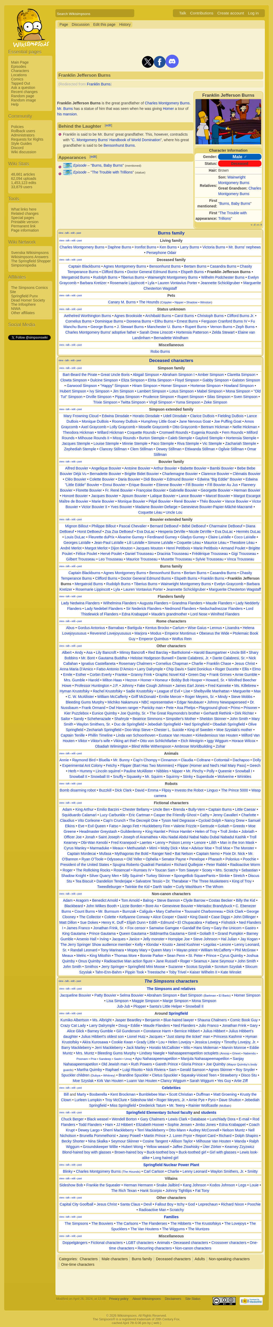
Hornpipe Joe (179, 939)
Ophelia (152, 859)
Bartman (210, 995)
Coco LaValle (245, 537)
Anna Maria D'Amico (76, 669)
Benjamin (152, 1020)
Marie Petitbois (205, 548)
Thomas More (125, 955)
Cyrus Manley (75, 848)
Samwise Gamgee (164, 928)
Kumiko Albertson (74, 1020)
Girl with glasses (223, 1152)
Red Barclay (158, 652)
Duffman (203, 1094)
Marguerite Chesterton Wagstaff (235, 589)
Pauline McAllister (138, 771)
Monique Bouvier (131, 501)
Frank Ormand (93, 708)
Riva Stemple (188, 443)
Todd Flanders (90, 1124)
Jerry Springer (113, 966)
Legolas (209, 944)
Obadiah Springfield (229, 724)
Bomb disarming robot (78, 790)
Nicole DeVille (200, 531)
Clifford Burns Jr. (240, 316)
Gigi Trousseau (243, 554)
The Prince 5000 (234, 790)
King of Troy (242, 881)
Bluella (104, 760)
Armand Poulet (233, 548)
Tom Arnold (130, 900)
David (140, 790)
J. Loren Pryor (180, 1136)
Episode (80, 165)
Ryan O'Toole (92, 859)
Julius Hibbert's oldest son (102, 1036)
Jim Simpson (123, 391)
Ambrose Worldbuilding (193, 746)
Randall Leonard (83, 950)
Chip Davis (175, 669)
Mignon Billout (76, 526)
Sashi (118, 1058)
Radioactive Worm (245, 864)
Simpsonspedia (23, 265)
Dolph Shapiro (246, 1136)
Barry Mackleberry (76, 1047)
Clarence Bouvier (215, 474)
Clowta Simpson (73, 380)
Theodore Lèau (242, 542)
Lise (186, 691)
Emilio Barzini (108, 809)
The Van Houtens (145, 1229)
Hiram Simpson (144, 386)
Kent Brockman (123, 1094)
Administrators (22, 135)
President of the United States (84, 864)
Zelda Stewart (223, 332)
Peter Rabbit (216, 864)
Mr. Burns (65, 108)
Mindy (223, 697)
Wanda (240, 1141)
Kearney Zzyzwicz (239, 1147)
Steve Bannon (168, 900)
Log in (253, 13)
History (125, 24)
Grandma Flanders (187, 603)
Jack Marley (136, 1047)
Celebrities (171, 1088)
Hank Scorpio (151, 1190)
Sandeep (105, 1058)
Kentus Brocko (157, 628)
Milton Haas (112, 680)
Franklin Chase (219, 663)
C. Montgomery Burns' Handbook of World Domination (116, 140)
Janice (134, 939)
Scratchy (176, 1210)
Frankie (121, 674)
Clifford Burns (113, 272)
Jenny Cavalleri (225, 815)
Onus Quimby (89, 961)
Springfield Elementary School (152, 1112)
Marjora (141, 633)
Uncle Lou (174, 512)
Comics (17, 79)
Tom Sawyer (188, 870)
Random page (22, 96)
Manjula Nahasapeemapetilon (205, 1059)
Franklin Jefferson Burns (229, 272)
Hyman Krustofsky (75, 691)
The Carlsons (127, 1223)
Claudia (187, 760)
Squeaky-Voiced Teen (199, 1075)
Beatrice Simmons (148, 719)
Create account (230, 13)
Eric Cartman (139, 815)
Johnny (127, 685)
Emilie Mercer (170, 697)
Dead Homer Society (28, 300)
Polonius (232, 859)
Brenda (179, 809)
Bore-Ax (152, 906)
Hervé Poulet (111, 554)
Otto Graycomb (185, 427)
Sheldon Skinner (212, 719)
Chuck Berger (72, 1119)
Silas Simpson (218, 397)
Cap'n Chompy (145, 760)
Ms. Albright (102, 1020)
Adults (200, 1259)
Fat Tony (202, 1190)
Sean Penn (176, 955)
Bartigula (134, 628)
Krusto (167, 944)
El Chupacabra (190, 922)
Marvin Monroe (234, 1047)
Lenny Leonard (195, 1171)
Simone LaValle (160, 542)
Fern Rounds (232, 432)
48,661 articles (23, 174)
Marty (81, 1094)
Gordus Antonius (91, 628)
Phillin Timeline (100, 735)
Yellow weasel (157, 1147)
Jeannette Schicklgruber (220, 283)
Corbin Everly (101, 674)
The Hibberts (180, 1223)
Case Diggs (220, 917)
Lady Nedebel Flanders (104, 608)
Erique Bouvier (141, 485)
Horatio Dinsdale (146, 416)
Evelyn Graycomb (228, 584)
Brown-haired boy (129, 1152)
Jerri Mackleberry (109, 1047)
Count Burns (84, 911)
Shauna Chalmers (212, 1020)
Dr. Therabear (177, 881)
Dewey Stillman (168, 449)
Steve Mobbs (242, 697)
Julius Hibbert (214, 1031)
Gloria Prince (192, 1064)
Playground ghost (213, 708)
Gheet (236, 1053)
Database (198, 1119)
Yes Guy (224, 1081)
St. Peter (195, 955)
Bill (66, 1094)
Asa (89, 652)
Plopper (139, 1006)
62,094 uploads (23, 178)
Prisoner (250, 708)
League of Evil (168, 691)
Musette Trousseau (176, 559)
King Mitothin (100, 955)
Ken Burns (168, 247)
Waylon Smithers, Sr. (93, 724)
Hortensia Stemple (241, 438)
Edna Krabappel (135, 614)
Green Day (197, 674)
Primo (235, 708)
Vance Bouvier (237, 501)
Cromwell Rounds (173, 432)
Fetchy (111, 765)
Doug (123, 1025)
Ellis (245, 669)
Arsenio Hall (86, 939)
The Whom (214, 887)
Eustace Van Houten (175, 735)
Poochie (249, 859)
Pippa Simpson (127, 397)
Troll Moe (222, 848)
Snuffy (118, 776)
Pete (170, 708)
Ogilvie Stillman (231, 449)
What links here (23, 209)
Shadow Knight (73, 876)
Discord (17, 148)
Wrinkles (244, 776)
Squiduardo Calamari (79, 815)
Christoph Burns (210, 316)
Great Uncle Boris (115, 374)
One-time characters (77, 1264)
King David (199, 917)
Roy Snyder (245, 1070)
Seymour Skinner (125, 1141)
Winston (205, 302)
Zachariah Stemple (240, 443)
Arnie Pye (197, 1100)
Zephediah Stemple (80, 449)
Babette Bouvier (193, 468)
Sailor (65, 719)
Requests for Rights (27, 139)
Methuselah (136, 848)
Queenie (225, 771)
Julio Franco (209, 1025)
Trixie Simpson (105, 402)
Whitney (108, 1075)
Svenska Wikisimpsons (30, 253)
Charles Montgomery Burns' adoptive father (100, 332)
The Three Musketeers (210, 881)
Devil (147, 1204)
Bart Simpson (191, 995)
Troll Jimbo (229, 831)
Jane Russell (166, 961)
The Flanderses (154, 1223)
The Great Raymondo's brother (175, 713)
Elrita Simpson (160, 380)
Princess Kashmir (228, 1036)
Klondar (152, 944)
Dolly (257, 760)
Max (257, 691)
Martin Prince (155, 1136)
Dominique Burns (109, 321)
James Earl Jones (189, 685)
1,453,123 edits (23, 183)
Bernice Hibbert (187, 1031)
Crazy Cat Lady (73, 1025)
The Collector (90, 917)
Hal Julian (229, 939)
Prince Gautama (102, 933)
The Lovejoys (235, 1223)
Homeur (161, 680)
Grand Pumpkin (230, 933)
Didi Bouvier (153, 479)
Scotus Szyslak (198, 966)
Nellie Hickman (245, 427)
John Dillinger (245, 917)
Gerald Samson (192, 1070)
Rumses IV (142, 870)
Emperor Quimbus (154, 639)
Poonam (82, 1058)
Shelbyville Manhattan (212, 691)
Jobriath (248, 831)
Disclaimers (173, 1299)
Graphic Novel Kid (170, 674)
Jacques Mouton (149, 548)
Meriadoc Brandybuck (214, 906)
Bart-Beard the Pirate (80, 374)
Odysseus (115, 859)
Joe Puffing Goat (227, 421)
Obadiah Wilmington (111, 746)
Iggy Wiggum (217, 741)
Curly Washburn (189, 887)
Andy (79, 652)
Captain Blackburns (84, 266)
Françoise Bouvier (151, 490)
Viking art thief (124, 741)
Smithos (91, 966)
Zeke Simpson (215, 402)
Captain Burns (220, 809)
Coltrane (203, 760)
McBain (225, 1105)
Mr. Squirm (154, 776)
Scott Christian (181, 1094)
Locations (19, 75)
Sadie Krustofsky (139, 691)
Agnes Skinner (220, 1070)
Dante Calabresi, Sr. (229, 658)
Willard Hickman (110, 432)
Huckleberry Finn (156, 826)
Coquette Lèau (150, 512)
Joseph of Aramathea (140, 837)
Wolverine (226, 776)
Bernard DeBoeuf (164, 526)
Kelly (139, 944)
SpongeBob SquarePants (194, 876)
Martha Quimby (89, 1070)
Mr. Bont (88, 658)
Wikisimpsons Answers (29, 257)
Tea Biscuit (84, 881)
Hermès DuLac (248, 531)
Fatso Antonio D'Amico (114, 669)
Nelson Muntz (233, 1130)
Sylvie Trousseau (209, 559)
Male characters (115, 1259)
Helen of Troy (206, 831)
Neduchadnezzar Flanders (221, 608)
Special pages (22, 218)
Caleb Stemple (180, 438)
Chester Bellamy (136, 809)
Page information (25, 230)
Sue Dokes (89, 922)
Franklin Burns (99, 84)
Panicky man (152, 708)
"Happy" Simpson (114, 386)
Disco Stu (249, 1075)
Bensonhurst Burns (119, 145)
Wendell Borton (124, 1119)
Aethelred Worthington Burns (87, 316)
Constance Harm (157, 1031)
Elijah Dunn (136, 922)
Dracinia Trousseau (173, 554)
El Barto (224, 995)
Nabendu (249, 1053)
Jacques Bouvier (105, 496)
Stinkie (224, 876)
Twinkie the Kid (137, 887)
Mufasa (105, 853)
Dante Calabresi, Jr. (193, 658)
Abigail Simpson (146, 374)
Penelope (197, 859)
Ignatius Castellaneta (98, 663)
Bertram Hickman (215, 427)
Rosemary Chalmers (135, 663)
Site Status (192, 1299)
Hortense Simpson (205, 386)
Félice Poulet (86, 554)
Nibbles (162, 771)
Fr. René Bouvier (119, 490)
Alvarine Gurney (130, 537)
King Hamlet (155, 831)
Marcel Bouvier (218, 496)
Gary (253, 1025)
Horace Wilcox (243, 741)
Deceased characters (171, 360)
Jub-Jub (123, 1006)
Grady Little (145, 1042)
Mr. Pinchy (194, 771)
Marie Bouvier (103, 501)
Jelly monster (153, 939)
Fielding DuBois (231, 416)
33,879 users (21, 187)
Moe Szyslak (83, 1081)
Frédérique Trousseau (210, 554)
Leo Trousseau (111, 559)
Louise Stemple (106, 443)
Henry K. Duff (112, 922)
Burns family (171, 233)
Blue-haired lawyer (178, 1020)
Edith (153, 922)
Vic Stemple (212, 443)
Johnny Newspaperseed (226, 702)
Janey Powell (130, 1136)
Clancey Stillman (113, 449)
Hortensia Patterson (192, 332)
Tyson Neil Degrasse (178, 820)
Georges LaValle (77, 542)
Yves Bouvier (121, 507)
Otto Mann (177, 1130)
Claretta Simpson (241, 374)
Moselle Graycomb (153, 427)
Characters (20, 71)
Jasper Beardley (128, 1020)
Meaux (117, 848)
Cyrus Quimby (231, 955)
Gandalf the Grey (196, 928)
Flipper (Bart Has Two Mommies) (147, 765)
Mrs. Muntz (85, 1053)
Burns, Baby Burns (235, 203)
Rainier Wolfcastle (203, 1105)
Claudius (67, 820)
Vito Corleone (89, 820)
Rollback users (23, 131)
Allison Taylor (182, 1141)
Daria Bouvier (129, 479)
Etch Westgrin (192, 741)
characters (171, 981)
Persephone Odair (161, 253)
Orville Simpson (99, 397)
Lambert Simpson (151, 391)
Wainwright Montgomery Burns (173, 277)
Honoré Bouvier (75, 496)
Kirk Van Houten (110, 1081)
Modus (155, 633)
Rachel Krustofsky (107, 691)
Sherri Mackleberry (118, 1130)
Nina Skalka (98, 1141)
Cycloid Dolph (209, 820)
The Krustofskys (208, 1223)
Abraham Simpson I (178, 374)
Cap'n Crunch (114, 820)
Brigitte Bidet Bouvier (142, 474)
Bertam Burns (195, 266)
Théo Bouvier (211, 501)
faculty (186, 1112)
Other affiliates (23, 313)
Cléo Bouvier (75, 479)
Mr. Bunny (121, 760)
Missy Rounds (124, 438)
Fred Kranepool (123, 842)
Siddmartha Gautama (167, 933)
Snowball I (243, 771)
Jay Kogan (249, 939)
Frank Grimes (220, 674)
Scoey (207, 870)
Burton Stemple (151, 438)
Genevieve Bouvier (177, 906)
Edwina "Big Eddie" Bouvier (219, 479)
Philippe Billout (103, 526)
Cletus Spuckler (165, 1075)
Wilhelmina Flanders (119, 603)
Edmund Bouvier (180, 479)
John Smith (239, 719)
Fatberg (211, 922)
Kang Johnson (195, 1185)
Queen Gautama (132, 933)
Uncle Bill (237, 652)
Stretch (239, 876)
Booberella (98, 1094)
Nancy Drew (234, 820)
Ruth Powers (141, 1064)
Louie (254, 1185)
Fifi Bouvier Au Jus (222, 485)
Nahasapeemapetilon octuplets (193, 1053)
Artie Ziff (241, 1081)
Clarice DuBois (202, 416)
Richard (225, 1136)
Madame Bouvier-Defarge (156, 507)
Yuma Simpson (188, 402)
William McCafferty (112, 697)
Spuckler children (75, 1075)
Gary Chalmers (152, 1119)
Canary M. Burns (122, 302)
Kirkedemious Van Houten (216, 735)
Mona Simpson (238, 391)
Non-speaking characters (229, 1259)
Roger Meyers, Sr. (199, 697)
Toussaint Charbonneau (203, 911)
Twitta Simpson (133, 402)
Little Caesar (245, 809)
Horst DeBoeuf (89, 531)
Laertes (146, 842)
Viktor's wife (100, 741)
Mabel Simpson (210, 391)
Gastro (250, 928)
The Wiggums (173, 1229)
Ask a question (23, 87)
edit (108, 125)
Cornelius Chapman (172, 663)
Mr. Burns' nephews (245, 247)
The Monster (244, 848)
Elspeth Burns (192, 272)
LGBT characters (140, 1243)
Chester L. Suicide (169, 730)
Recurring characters (155, 1248)
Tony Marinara (112, 950)
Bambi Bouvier (222, 468)
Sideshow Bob (71, 1185)
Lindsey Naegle (152, 1053)
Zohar (220, 746)
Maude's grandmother (169, 614)
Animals (163, 1243)
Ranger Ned (162, 853)
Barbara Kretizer (93, 283)
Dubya (95, 1075)
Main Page (20, 62)
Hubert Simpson (73, 391)
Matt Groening (225, 1094)
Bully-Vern (196, 809)
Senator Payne (174, 859)
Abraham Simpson (162, 995)
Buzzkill (105, 790)
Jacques (119, 939)
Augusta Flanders (154, 603)
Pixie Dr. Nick (234, 853)
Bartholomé (181, 652)
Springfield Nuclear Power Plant (171, 1165)
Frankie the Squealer (103, 1185)
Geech (255, 765)
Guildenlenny (131, 831)
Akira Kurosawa (95, 1042)
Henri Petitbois (178, 548)
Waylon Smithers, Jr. (227, 1171)
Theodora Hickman (78, 432)
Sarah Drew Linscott (156, 332)
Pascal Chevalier (133, 526)
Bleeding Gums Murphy (85, 702)
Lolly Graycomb (122, 427)
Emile (67, 674)
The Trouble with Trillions (112, 172)
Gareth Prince (166, 1064)
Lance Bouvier (190, 496)
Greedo (239, 826)
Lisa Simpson (117, 1001)
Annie (64, 760)
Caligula (146, 911)
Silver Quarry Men (104, 876)
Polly (210, 771)
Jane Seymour (222, 961)
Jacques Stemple (76, 443)
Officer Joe (72, 837)
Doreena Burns (138, 321)
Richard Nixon (232, 1204)
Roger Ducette (227, 669)
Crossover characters (229, 1243)
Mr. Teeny (177, 1105)
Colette (110, 917)
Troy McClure (116, 1100)
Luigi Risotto (132, 1070)
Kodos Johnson (222, 1185)
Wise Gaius (197, 628)
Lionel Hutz (136, 1036)
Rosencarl (122, 870)
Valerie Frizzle (185, 826)
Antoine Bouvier (137, 468)
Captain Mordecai (81, 853)
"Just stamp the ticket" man (188, 1036)
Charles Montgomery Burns (167, 103)
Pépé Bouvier (160, 501)
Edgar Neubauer (190, 702)
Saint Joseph (109, 837)
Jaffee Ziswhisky (186, 1147)
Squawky (134, 776)
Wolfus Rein (182, 639)
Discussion (81, 24)
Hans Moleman (206, 1047)
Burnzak (129, 911)
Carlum (178, 628)
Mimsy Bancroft (132, 652)
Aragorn (82, 900)
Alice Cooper (163, 917)
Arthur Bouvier (165, 468)
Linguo (212, 790)
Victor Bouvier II (94, 507)
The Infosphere (23, 304)
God (191, 1204)
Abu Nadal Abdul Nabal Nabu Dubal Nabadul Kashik (203, 837)
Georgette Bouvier (215, 490)
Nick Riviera (156, 1070)
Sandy (79, 719)
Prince (211, 955)
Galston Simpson (246, 380)
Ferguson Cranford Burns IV (224, 321)
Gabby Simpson (216, 380)
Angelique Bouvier (106, 468)
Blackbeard (73, 906)
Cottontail (221, 760)
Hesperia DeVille (172, 531)
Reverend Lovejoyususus (110, 633)
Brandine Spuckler (133, 1075)
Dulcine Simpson (104, 380)
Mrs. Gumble (74, 680)
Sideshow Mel (141, 1100)
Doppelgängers (75, 1243)
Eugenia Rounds (205, 432)
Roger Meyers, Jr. (171, 1100)
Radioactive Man (152, 1210)
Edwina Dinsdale (115, 416)
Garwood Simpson (82, 386)
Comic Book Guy (244, 1020)
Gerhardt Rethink (217, 713)
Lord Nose (199, 614)
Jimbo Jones (205, 1124)
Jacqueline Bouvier (75, 995)
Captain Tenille (73, 735)
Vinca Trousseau (240, 559)
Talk (182, 13)
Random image (23, 100)
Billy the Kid (245, 900)
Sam (173, 1070)
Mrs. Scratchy (227, 870)
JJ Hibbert (124, 1124)
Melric (81, 955)
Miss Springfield (123, 1105)
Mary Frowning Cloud (81, 416)
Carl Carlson (154, 1171)
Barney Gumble (100, 1031)
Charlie (197, 663)
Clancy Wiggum (173, 1081)
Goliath (223, 826)
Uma (127, 1058)
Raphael (112, 1070)
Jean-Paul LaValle (109, 542)
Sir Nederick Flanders (144, 608)
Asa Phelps (186, 708)
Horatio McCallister (164, 1047)
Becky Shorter (73, 1141)
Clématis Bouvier (247, 474)
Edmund (167, 922)
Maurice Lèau (215, 542)
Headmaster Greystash (98, 831)
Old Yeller (134, 859)
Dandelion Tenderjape (114, 881)
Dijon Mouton (122, 548)
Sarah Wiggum (201, 1081)
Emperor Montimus (180, 633)
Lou (161, 1042)
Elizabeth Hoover (150, 1124)
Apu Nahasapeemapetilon (156, 1059)
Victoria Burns (213, 247)
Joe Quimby (216, 1064)
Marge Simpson (175, 1001)
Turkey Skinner (158, 876)
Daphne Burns (119, 247)
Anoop (225, 1053)
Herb (72, 771)
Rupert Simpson (190, 397)
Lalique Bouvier (163, 496)
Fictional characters (107, 1243)
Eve (81, 826)
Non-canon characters (193, 1248)
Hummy (86, 771)
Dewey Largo (89, 1130)
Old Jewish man (114, 1064)
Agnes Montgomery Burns (125, 266)
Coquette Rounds (141, 432)
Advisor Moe (201, 848)
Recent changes (24, 92)
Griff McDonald (143, 697)
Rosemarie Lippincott (127, 283)
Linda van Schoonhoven (135, 735)
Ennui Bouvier (113, 485)
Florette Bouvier (89, 490)
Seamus (200, 961)
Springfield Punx (24, 296)
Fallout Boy (164, 1204)
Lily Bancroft (106, 652)
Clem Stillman (141, 449)
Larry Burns (189, 247)
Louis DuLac (75, 537)
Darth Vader (162, 887)
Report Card (205, 1136)
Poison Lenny (180, 842)
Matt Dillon (68, 922)
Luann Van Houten (142, 1081)
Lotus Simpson (181, 391)
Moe (184, 848)
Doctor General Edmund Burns (152, 272)
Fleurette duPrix (102, 537)
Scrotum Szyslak (228, 966)
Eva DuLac (145, 531)
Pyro (211, 1100)
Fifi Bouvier (195, 485)
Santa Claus (130, 1204)
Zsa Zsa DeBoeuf (119, 531)
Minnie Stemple (135, 443)
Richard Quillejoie (188, 864)
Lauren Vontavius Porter (177, 283)
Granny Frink (141, 674)
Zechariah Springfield (103, 730)
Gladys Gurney (192, 537)
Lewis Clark (177, 1119)
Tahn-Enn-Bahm (108, 972)
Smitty (253, 1171)
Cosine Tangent (155, 1141)
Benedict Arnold (105, 900)
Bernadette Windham (171, 338)
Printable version (24, 222)
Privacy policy (118, 1299)
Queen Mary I (162, 950)
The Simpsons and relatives (171, 989)
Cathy (204, 815)
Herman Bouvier (247, 490)
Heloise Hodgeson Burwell (151, 658)
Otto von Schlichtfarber (158, 741)
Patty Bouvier (105, 995)
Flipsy (166, 790)
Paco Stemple (162, 443)
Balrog (148, 900)
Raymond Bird (84, 760)
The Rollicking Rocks (93, 870)
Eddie (135, 1025)
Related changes (25, 213)
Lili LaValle (136, 542)
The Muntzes (198, 1229)
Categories (68, 1259)
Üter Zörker (212, 1147)
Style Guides (21, 143)
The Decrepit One (143, 820)
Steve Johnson (205, 939)
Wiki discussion (23, 152)
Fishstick (228, 922)
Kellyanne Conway (134, 917)
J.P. (115, 685)
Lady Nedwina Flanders (80, 603)
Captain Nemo (208, 853)
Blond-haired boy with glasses (86, 1152)
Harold (93, 680)
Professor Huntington (92, 685)
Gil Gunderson (128, 1031)
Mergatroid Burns (75, 277)
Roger (68, 870)
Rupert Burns (196, 327)
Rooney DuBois (124, 421)
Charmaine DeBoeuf (225, 526)
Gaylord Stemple (209, 438)
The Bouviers (102, 1223)
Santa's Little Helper (165, 1006)
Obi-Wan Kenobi (94, 842)
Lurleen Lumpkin (88, 1100)
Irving (104, 939)
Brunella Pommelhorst (97, 1136)
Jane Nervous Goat (195, 421)
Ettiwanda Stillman (200, 449)
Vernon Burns (221, 327)
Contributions (201, 13)
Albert (67, 652)
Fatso (113, 826)
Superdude (205, 776)
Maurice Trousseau (142, 559)
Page (63, 24)
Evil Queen (97, 826)
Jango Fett (130, 826)
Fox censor (136, 928)
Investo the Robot (188, 790)
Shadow (191, 302)
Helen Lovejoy (179, 1042)
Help (15, 104)
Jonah (90, 837)
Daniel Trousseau (139, 554)
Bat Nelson (184, 853)
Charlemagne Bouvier (180, 474)
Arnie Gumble (246, 674)
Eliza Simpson (133, 380)
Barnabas (116, 628)
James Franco (78, 928)
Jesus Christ (245, 663)
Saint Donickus (199, 669)
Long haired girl (165, 1158)
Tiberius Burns (132, 277)
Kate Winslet (231, 972)
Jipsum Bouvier (134, 496)
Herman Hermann (138, 1185)
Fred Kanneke (219, 685)
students (208, 1112)
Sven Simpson (245, 397)
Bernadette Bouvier (105, 474)
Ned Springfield (196, 724)
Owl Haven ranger (123, 708)
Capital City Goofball (76, 1204)
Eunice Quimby (104, 713)
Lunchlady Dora (222, 1119)
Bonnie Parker (152, 955)
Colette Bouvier (102, 479)
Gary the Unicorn (227, 928)
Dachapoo (241, 760)
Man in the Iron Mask (237, 842)
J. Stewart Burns (130, 327)
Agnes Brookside (128, 316)
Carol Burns (184, 316)
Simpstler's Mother (181, 719)
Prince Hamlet (180, 831)
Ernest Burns (187, 321)
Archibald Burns (158, 316)
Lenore (200, 842)
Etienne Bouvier (169, 485)
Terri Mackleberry (151, 1130)
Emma (153, 790)
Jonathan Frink (234, 1025)
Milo (186, 1047)
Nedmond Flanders (180, 608)
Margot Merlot (96, 548)
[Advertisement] (29, 420)
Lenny (160, 842)
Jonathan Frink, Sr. (108, 928)
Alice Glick (75, 1031)
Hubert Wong (132, 1147)
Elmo (256, 669)
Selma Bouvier (131, 995)
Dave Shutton (230, 1100)
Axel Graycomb (93, 427)
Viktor (82, 741)
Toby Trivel (177, 972)
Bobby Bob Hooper (186, 680)
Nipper (178, 302)
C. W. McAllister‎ (81, 697)
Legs (242, 1185)
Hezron (131, 680)
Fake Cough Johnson (154, 685)
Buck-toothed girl (192, 1152)
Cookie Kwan (122, 1042)
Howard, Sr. (215, 680)
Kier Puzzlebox (76, 713)
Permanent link (23, 226)
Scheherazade (99, 719)
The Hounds (149, 302)
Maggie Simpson (145, 1001)
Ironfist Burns (145, 247)
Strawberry (229, 1075)
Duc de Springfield (129, 724)
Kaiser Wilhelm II (203, 972)
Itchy (181, 1204)
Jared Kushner (188, 944)
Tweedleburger (109, 887)
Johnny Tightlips (179, 1190)
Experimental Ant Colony (82, 765)
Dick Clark (123, 790)
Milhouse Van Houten (213, 1141)
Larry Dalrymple (150, 669)
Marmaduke (99, 848)
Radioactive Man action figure (128, 961)
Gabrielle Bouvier (183, 490)
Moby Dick (169, 848)
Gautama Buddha (112, 658)
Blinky (68, 1171)
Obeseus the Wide (214, 633)
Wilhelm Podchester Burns (222, 277)
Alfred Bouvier (76, 468)
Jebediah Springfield (164, 724)
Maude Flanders (219, 603)
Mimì (153, 848)
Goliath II (206, 933)
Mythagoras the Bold (131, 853)
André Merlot (70, 548)
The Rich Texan (124, 1190)
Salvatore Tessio (149, 881)
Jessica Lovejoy (208, 1042)
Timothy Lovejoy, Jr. (240, 1042)
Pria (93, 1058)
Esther (81, 674)
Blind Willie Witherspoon (151, 746)
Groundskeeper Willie (100, 1147)
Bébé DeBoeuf (194, 526)
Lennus (216, 628)
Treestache (156, 972)
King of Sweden (200, 730)
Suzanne (175, 966)
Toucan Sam (165, 870)
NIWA (15, 309)
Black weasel (98, 1119)
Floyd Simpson (187, 380)
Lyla (151, 283)
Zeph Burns (245, 327)
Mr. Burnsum (108, 911)
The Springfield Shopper (31, 261)
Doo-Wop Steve (138, 730)
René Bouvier (185, 501)
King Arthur (84, 809)
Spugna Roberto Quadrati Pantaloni (141, 864)
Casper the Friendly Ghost (174, 815)
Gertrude (207, 826)
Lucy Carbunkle (112, 815)
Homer (168, 108)
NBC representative (157, 702)
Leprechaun (208, 1204)
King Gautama (74, 933)
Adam (67, 809)
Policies (17, 127)
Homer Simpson (174, 386)
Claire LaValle (219, 537)
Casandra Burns (223, 266)
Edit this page (104, 24)
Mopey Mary (137, 950)
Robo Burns (160, 351)
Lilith (213, 842)
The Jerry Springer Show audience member (96, 944)
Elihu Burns (163, 321)
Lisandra (232, 628)
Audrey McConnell (204, 1130)
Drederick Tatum (152, 1105)
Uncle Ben (161, 809)
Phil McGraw (245, 950)
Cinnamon (169, 760)
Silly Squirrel (132, 876)
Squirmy (172, 776)
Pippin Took (134, 972)
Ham (109, 1124)
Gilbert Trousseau (80, 559)
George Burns (102, 327)
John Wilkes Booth (101, 906)
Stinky (188, 776)
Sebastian (249, 870)
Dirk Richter (244, 713)
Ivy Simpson (99, 391)
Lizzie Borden (131, 906)
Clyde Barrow (194, 900)
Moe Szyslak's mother (235, 730)
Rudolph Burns (105, 277)
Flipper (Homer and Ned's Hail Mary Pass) (211, 765)
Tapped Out (20, 83)
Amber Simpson (211, 374)
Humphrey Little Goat (158, 421)
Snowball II (78, 776)
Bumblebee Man (152, 1094)
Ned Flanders (184, 1025)
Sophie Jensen (179, 1124)
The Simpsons (76, 1223)
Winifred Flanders (225, 614)
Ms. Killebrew (245, 685)
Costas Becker (221, 900)
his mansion (67, 114)
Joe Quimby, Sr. (133, 713)
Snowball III (100, 776)
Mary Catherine (168, 911)
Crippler (166, 302)
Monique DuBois (95, 421)
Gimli (192, 933)
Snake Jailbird (167, 1185)
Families (171, 1217)
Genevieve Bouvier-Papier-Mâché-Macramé (217, 507)
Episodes (18, 66)
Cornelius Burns (78, 321)
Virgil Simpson (160, 402)
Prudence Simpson (158, 397)
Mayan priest (186, 950)
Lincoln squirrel (108, 771)
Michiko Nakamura (122, 702)
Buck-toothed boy (161, 1152)
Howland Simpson (239, 386)
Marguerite (241, 691)
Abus (70, 628)
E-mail (244, 1119)
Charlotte (248, 815)
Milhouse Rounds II (93, 438)
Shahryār (121, 719)
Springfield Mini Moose (146, 966)
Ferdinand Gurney (162, 537)
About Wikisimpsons (146, 1299)
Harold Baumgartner (210, 652)
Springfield (178, 1013)
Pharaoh (215, 859)
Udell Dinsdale (175, 416)
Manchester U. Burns (164, 327)
